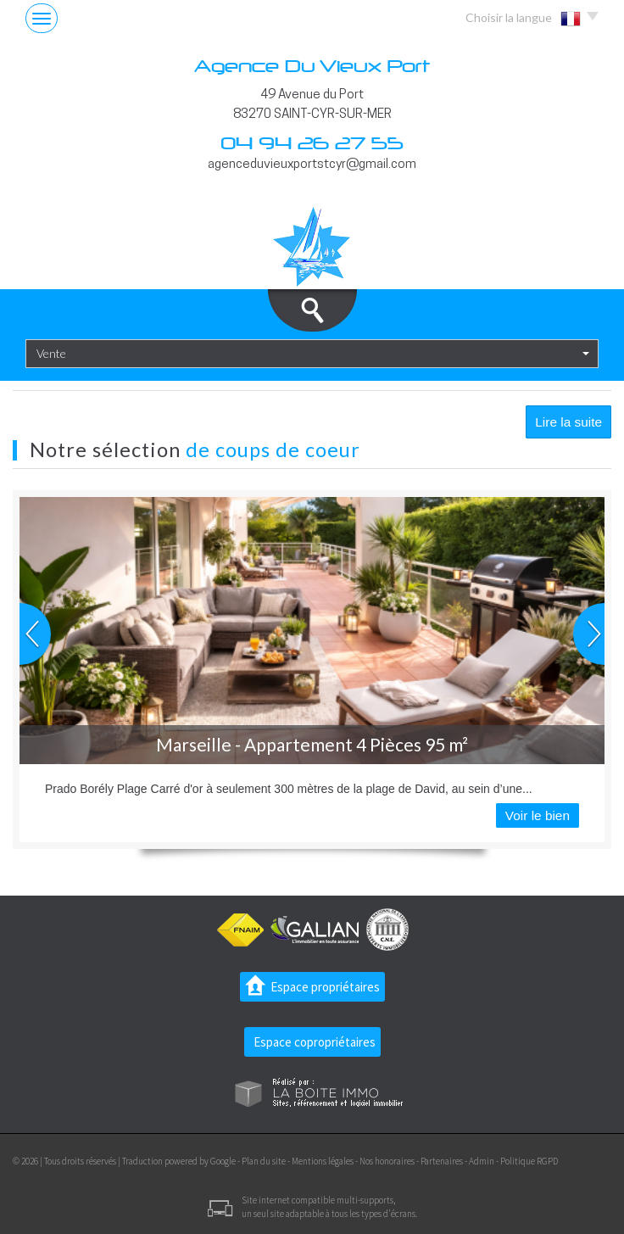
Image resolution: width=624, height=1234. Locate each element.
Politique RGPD (529, 1161)
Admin (481, 1161)
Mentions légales (323, 1161)
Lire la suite (568, 422)
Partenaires (442, 1161)
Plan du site (264, 1161)
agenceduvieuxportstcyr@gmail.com (312, 164)
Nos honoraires (387, 1161)
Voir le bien (537, 815)
